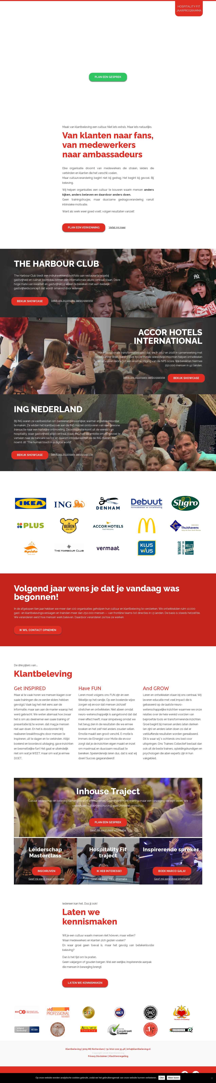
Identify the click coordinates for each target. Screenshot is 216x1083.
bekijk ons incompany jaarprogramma (72, 300)
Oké (162, 1077)
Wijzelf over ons (100, 7)
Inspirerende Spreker (157, 12)
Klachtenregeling (118, 1056)
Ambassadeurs (82, 7)
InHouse (94, 12)
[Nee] (211, 1078)
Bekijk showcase (30, 301)
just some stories (119, 7)
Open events (109, 12)
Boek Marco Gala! (172, 871)
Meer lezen (173, 1077)
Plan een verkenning (84, 227)
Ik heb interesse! (109, 871)
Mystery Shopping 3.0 (131, 12)
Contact (164, 7)
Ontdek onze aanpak (108, 84)
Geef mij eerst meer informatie (108, 830)
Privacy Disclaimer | (98, 1056)
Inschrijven (46, 871)
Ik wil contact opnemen (38, 630)
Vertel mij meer (117, 227)
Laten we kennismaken (85, 982)
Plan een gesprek (108, 77)
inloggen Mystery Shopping (144, 7)
